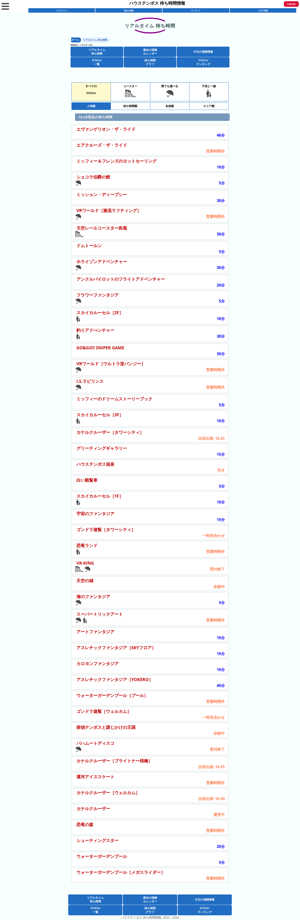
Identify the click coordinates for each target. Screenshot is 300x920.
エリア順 (208, 106)
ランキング (195, 10)
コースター (130, 90)
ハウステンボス (86, 45)
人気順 (91, 106)
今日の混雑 (263, 10)
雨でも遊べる (169, 90)
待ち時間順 (130, 106)
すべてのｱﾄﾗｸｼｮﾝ (91, 89)
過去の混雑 (128, 10)
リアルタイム (61, 10)
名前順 (169, 106)
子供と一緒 (209, 90)
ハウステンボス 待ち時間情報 (157, 3)
